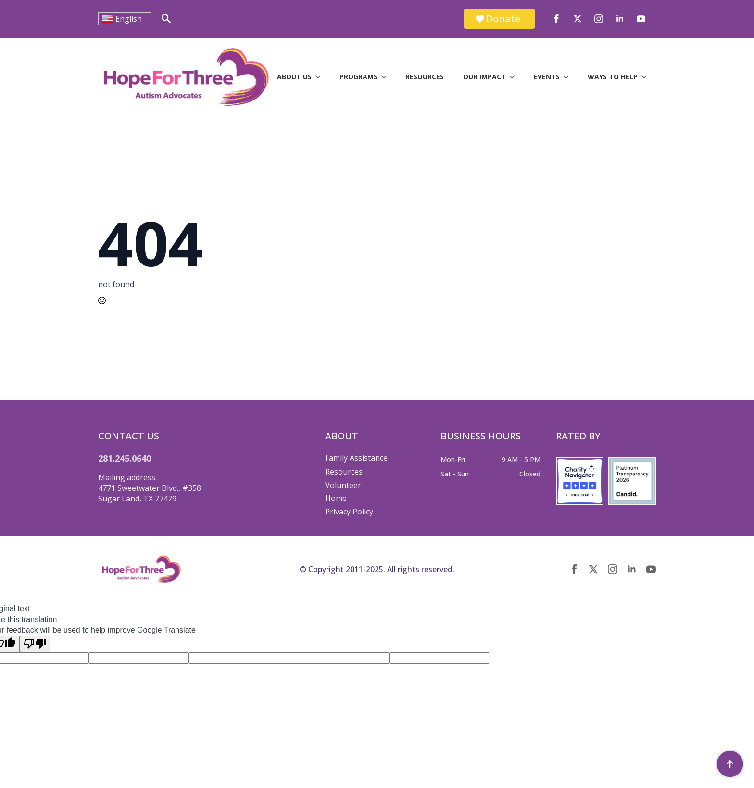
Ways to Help (613, 76)
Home (336, 498)
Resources (424, 76)
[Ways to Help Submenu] (647, 77)
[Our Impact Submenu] (515, 77)
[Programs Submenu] (386, 77)
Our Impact (484, 76)
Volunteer (343, 485)
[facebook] (556, 19)
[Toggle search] (166, 18)
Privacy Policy (349, 511)
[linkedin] (620, 19)
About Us (294, 76)
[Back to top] (730, 764)
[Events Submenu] (569, 77)
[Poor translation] (35, 644)
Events (547, 76)
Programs (358, 76)
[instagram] (599, 19)
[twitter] (577, 19)
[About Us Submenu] (321, 77)
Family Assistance (356, 457)
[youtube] (641, 19)
